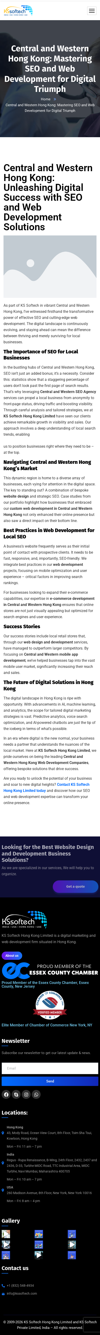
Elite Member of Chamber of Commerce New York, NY (47, 1025)
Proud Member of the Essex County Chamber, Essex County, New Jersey (45, 984)
